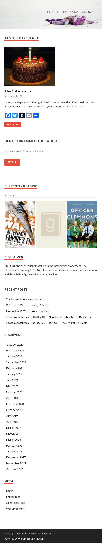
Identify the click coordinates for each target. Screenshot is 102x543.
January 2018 (14, 451)
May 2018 (12, 433)
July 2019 (12, 415)
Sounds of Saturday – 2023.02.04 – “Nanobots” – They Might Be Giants (48, 316)
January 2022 (14, 374)
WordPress (24, 538)
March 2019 (13, 427)
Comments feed (15, 502)
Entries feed (13, 496)
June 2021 (12, 380)
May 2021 (12, 386)
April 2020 (12, 398)
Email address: (13, 151)
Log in (9, 490)
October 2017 (14, 469)
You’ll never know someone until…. (26, 299)
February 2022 (15, 368)
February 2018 (15, 445)
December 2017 (16, 457)
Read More (13, 124)
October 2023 (14, 344)
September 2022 (16, 362)
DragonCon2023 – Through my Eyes (28, 310)
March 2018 (13, 439)
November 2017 (16, 463)
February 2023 (15, 350)
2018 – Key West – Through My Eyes (28, 305)
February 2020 (15, 403)
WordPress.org (15, 508)
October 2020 (14, 392)
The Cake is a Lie (18, 91)
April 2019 (12, 421)
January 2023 (14, 356)
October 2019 (14, 409)
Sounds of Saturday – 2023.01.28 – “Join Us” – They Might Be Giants (46, 322)
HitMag (40, 538)
